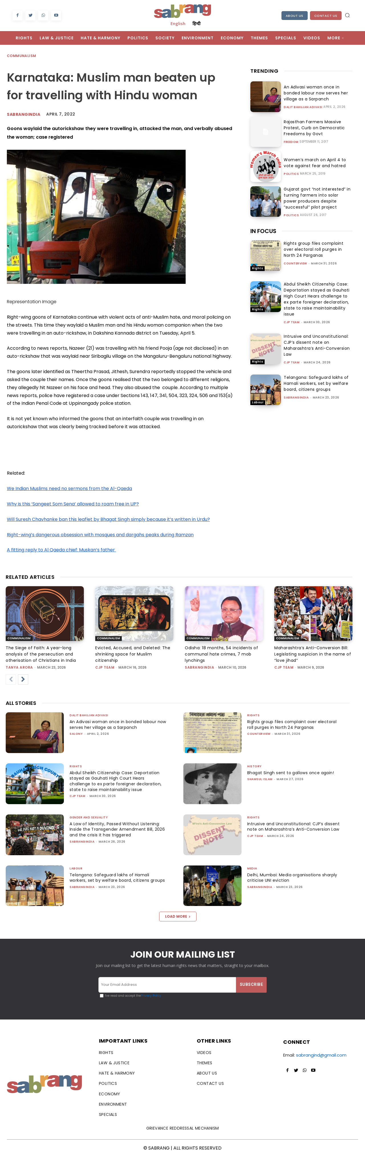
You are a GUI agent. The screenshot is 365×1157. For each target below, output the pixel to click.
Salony (76, 734)
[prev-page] (11, 679)
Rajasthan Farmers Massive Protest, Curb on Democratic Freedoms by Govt (312, 128)
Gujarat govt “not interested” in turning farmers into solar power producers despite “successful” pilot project (316, 198)
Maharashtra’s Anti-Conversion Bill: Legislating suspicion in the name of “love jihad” (312, 654)
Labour (257, 402)
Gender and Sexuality (89, 817)
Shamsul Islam (260, 779)
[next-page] (23, 679)
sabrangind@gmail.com (321, 1055)
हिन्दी (196, 23)
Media (252, 868)
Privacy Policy (151, 996)
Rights (257, 268)
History (254, 766)
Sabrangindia (23, 114)
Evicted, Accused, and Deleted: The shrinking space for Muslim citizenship (132, 654)
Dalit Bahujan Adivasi (303, 107)
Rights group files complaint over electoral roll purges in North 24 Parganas (313, 249)
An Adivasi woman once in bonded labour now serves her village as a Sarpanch (314, 93)
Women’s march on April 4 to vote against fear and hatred (313, 163)
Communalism (22, 56)
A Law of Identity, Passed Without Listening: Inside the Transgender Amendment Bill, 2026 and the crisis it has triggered (117, 829)
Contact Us (325, 15)
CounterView (295, 263)
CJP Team (291, 322)
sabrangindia (296, 397)
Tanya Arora (19, 667)
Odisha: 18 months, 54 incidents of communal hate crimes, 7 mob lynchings (221, 654)
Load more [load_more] (177, 916)
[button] (347, 15)
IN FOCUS (263, 231)
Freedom (291, 142)
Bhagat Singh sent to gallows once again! (293, 773)
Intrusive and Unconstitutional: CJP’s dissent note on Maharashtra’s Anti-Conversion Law (317, 345)
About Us (294, 15)
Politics (291, 174)
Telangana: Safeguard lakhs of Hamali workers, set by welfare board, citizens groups (316, 383)
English (178, 23)
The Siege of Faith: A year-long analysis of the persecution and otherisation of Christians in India (41, 654)
